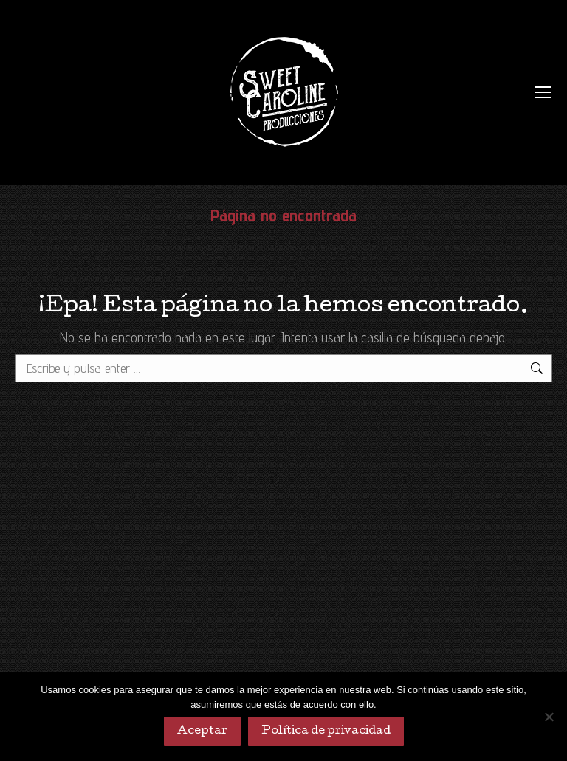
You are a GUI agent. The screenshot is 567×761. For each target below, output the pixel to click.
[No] (548, 716)
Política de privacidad (326, 731)
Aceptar (202, 731)
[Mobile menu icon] (542, 92)
